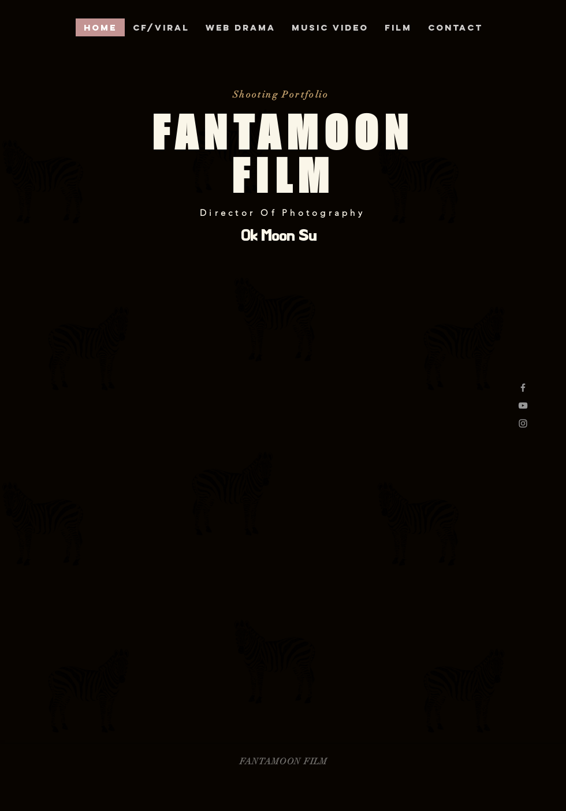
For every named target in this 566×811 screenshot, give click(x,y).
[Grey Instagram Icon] (522, 423)
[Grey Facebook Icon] (522, 387)
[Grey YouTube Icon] (522, 405)
